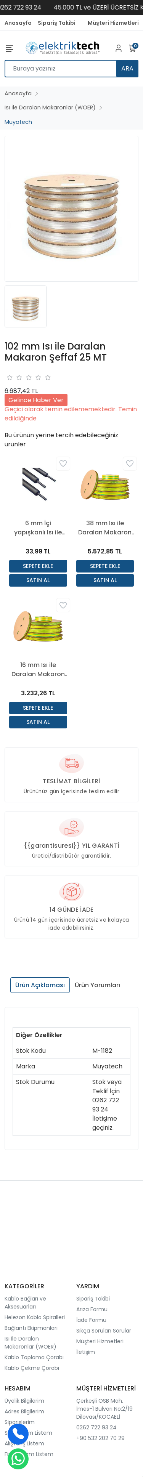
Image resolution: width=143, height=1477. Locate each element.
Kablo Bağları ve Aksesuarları (25, 1302)
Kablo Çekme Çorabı (32, 1368)
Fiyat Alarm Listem (29, 1454)
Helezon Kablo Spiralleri (35, 1317)
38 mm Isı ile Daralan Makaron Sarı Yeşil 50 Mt (105, 528)
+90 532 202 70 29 (100, 1438)
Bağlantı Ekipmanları (31, 1328)
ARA (127, 68)
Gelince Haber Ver (36, 400)
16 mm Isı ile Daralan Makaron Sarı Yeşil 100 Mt (38, 670)
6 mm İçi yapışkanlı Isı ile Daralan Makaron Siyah (38, 528)
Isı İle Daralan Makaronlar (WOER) (30, 1342)
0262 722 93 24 (96, 1427)
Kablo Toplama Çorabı (34, 1357)
